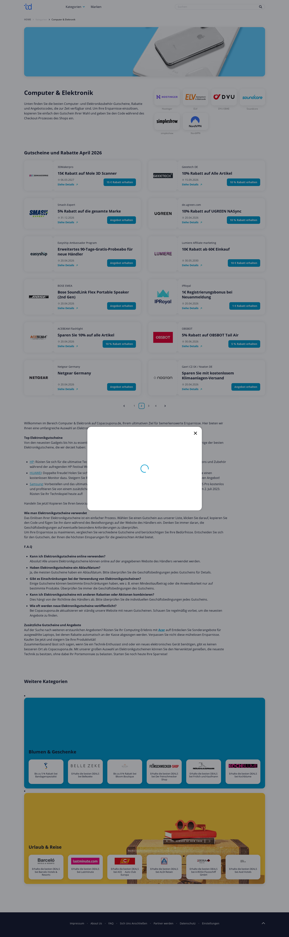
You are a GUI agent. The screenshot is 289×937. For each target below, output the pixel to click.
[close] (195, 433)
